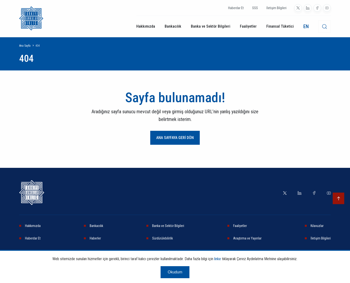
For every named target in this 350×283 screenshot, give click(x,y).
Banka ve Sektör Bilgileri (210, 26)
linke (217, 259)
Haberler (95, 238)
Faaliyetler (248, 26)
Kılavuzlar (317, 226)
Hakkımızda (145, 26)
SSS (255, 8)
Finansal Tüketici (280, 26)
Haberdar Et (236, 8)
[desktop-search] (324, 26)
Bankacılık (173, 26)
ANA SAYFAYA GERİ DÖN (175, 137)
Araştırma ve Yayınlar (247, 238)
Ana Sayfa (25, 45)
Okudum (175, 272)
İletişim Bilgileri (276, 8)
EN (306, 26)
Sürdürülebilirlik (162, 238)
